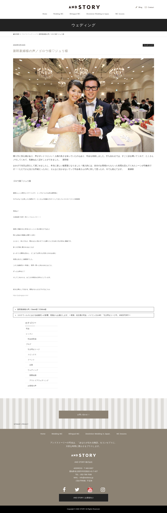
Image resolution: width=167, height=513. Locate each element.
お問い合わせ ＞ (83, 415)
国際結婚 (32, 375)
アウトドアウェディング (38, 380)
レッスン (29, 334)
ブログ (28, 344)
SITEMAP (17, 424)
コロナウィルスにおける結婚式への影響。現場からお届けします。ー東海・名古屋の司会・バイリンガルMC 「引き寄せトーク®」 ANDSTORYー (73, 315)
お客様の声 (32, 386)
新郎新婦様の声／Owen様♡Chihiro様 (31, 309)
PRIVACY (25, 424)
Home (42, 434)
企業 (31, 365)
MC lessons (122, 434)
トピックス (32, 354)
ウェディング (148, 45)
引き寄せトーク (34, 349)
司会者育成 (32, 339)
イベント (31, 360)
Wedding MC (57, 434)
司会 (27, 329)
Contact (151, 7)
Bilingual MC (74, 434)
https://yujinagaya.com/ (20, 295)
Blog (140, 7)
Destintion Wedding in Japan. (98, 434)
